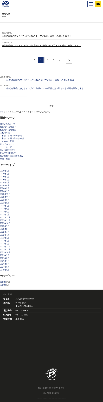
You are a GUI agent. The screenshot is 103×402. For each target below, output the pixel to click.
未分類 (3, 282)
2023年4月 (4, 211)
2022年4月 (4, 235)
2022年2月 (4, 241)
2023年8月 (4, 203)
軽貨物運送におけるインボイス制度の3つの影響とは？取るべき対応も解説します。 (41, 45)
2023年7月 (4, 206)
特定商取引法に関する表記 (11, 156)
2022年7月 (4, 232)
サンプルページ (7, 144)
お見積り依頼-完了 (8, 127)
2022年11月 (5, 220)
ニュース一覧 (6, 147)
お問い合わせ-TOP (8, 124)
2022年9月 (4, 226)
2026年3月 (4, 174)
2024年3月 (4, 188)
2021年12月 (5, 246)
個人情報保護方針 (8, 150)
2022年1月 (4, 243)
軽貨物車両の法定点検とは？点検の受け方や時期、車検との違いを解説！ (36, 36)
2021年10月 (5, 252)
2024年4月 (4, 185)
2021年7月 (4, 261)
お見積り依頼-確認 (8, 130)
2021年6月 (4, 264)
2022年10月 (5, 223)
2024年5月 (4, 182)
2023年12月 (5, 194)
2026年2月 (4, 177)
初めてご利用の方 (8, 153)
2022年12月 (5, 217)
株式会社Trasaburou (24, 298)
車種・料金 (5, 159)
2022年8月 (4, 229)
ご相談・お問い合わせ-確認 (12, 138)
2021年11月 (5, 249)
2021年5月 (4, 267)
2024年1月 (4, 191)
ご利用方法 (5, 133)
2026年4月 (4, 171)
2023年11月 (5, 197)
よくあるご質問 (7, 141)
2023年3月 (4, 214)
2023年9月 (4, 200)
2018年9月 (4, 270)
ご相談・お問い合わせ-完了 (12, 135)
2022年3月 (4, 238)
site (1, 112)
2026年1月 (4, 179)
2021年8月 (4, 258)
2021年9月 (4, 255)
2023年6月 (4, 209)
